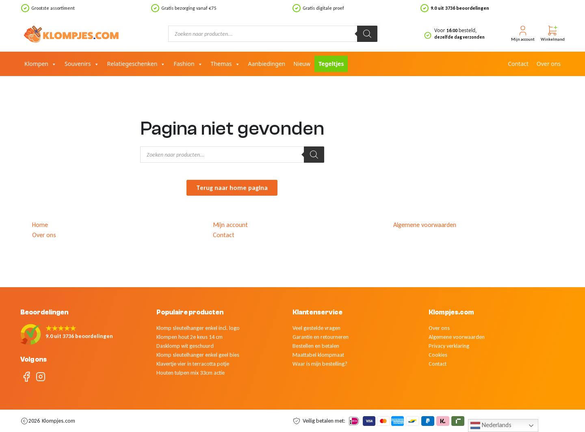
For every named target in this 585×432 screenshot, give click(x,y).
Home (40, 225)
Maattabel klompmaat (318, 354)
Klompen (40, 64)
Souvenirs (82, 64)
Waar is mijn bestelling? (319, 363)
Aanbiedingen (267, 64)
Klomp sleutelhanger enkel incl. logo (198, 328)
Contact (518, 64)
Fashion (187, 64)
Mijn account (230, 225)
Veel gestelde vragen (316, 328)
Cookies (438, 354)
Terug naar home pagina (232, 188)
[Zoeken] (367, 34)
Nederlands (490, 425)
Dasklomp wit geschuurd (185, 346)
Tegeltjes (331, 64)
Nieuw (301, 64)
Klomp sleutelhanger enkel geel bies (197, 354)
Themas (225, 64)
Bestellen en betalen (315, 346)
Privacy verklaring (449, 346)
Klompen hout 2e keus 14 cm (189, 337)
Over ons (549, 64)
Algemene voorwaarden (424, 225)
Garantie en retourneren (320, 337)
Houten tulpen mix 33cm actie (190, 372)
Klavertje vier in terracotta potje (192, 363)
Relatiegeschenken (136, 64)
